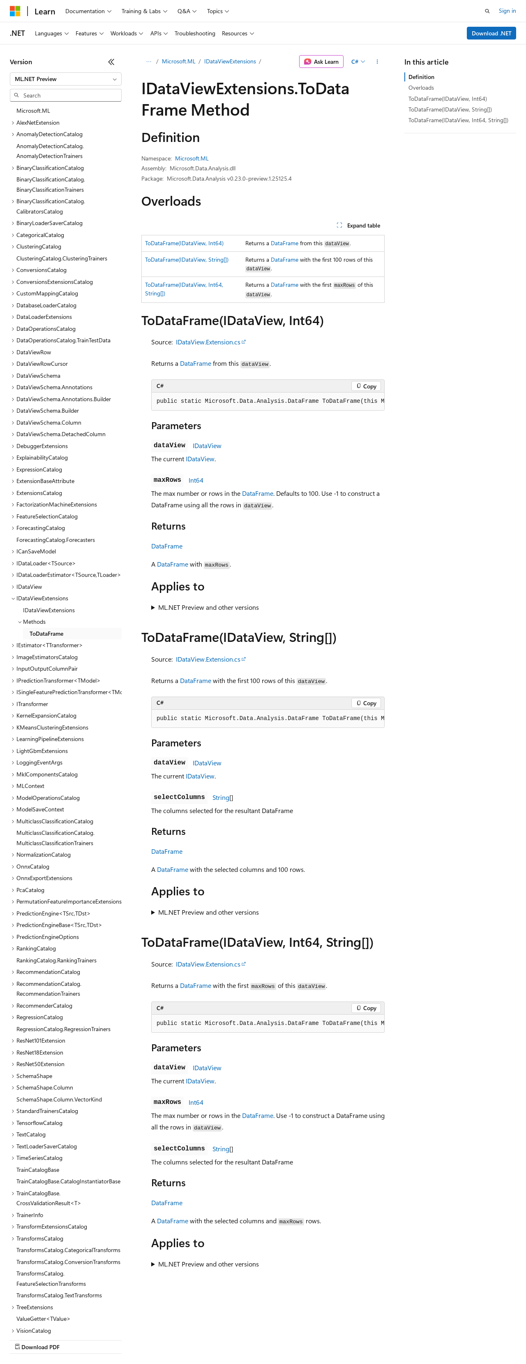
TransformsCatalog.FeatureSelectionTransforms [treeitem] (51, 1211)
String (220, 797)
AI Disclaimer (26, 1339)
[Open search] (487, 11)
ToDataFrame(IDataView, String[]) (186, 259)
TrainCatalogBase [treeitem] (37, 1102)
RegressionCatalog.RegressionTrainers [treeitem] (63, 961)
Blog (112, 1339)
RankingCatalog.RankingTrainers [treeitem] (56, 893)
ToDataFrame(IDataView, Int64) (184, 243)
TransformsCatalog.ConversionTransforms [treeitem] (68, 1194)
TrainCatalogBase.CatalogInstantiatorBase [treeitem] (68, 1114)
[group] (268, 402)
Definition (421, 77)
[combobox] (66, 79)
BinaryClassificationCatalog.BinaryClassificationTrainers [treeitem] (50, 117)
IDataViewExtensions (230, 61)
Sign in (507, 10)
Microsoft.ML (179, 61)
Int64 (196, 480)
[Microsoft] (15, 11)
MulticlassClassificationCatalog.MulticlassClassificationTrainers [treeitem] (55, 770)
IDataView (207, 445)
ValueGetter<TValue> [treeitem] (43, 1251)
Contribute (147, 1339)
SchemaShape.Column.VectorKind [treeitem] (59, 1032)
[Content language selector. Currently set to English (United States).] (47, 1319)
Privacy (180, 1339)
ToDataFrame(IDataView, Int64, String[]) (458, 120)
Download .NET (492, 33)
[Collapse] (111, 61)
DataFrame (284, 243)
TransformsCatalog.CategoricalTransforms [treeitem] (68, 1182)
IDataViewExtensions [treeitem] (49, 542)
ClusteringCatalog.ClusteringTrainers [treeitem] (61, 191)
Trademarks (340, 1339)
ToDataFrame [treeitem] (46, 566)
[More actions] (377, 61)
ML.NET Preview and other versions (208, 607)
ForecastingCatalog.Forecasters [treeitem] (55, 472)
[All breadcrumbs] (148, 61)
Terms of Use (300, 1339)
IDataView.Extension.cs (208, 341)
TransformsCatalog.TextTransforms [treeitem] (59, 1228)
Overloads (421, 87)
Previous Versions (75, 1339)
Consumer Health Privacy (236, 1339)
